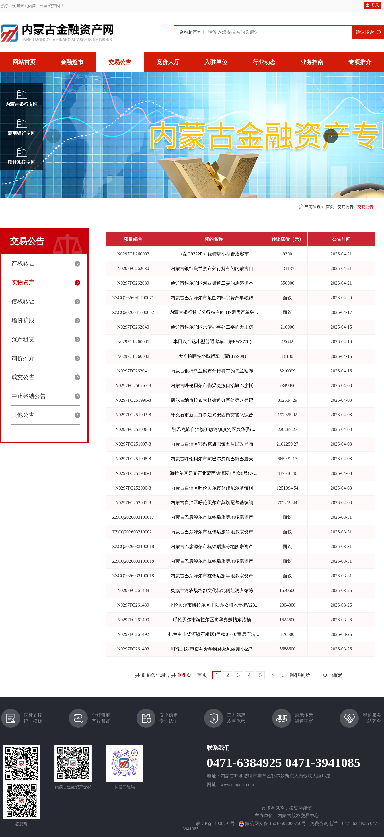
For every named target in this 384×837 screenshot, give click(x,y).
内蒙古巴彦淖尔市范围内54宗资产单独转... (214, 297)
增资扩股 (22, 320)
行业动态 (264, 62)
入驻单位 (215, 62)
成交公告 (22, 377)
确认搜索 (365, 32)
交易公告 (119, 62)
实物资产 (22, 282)
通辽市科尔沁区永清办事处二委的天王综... (214, 327)
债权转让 (22, 301)
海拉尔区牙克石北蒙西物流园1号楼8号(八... (213, 473)
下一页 (277, 675)
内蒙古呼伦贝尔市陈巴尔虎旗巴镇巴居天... (214, 458)
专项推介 (359, 62)
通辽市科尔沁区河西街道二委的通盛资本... (214, 283)
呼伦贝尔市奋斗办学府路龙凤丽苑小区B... (213, 648)
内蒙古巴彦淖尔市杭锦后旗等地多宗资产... (214, 517)
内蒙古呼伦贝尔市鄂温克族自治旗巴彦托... (214, 385)
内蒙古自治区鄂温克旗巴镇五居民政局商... (214, 444)
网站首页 (24, 62)
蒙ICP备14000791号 (215, 823)
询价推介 (22, 358)
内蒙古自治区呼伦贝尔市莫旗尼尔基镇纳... (214, 502)
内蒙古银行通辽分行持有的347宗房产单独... (213, 312)
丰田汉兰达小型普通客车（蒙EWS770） (213, 341)
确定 (337, 675)
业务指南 (312, 62)
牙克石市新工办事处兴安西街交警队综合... (214, 414)
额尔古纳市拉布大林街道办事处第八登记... (214, 400)
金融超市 (72, 62)
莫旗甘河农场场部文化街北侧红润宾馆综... (214, 590)
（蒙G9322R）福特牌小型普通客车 (213, 253)
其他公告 (22, 415)
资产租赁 (22, 339)
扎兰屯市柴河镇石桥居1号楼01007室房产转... (213, 634)
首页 (330, 207)
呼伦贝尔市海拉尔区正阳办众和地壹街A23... (213, 605)
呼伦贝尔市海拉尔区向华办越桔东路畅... (213, 619)
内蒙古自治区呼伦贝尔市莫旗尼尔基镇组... (214, 488)
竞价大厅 (168, 62)
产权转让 (22, 263)
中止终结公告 (28, 396)
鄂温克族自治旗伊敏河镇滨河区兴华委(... (213, 429)
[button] (330, 136)
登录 (375, 5)
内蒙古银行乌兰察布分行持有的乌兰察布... (214, 370)
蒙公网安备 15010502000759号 (275, 823)
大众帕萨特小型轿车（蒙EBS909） (213, 356)
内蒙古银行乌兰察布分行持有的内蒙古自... (214, 268)
